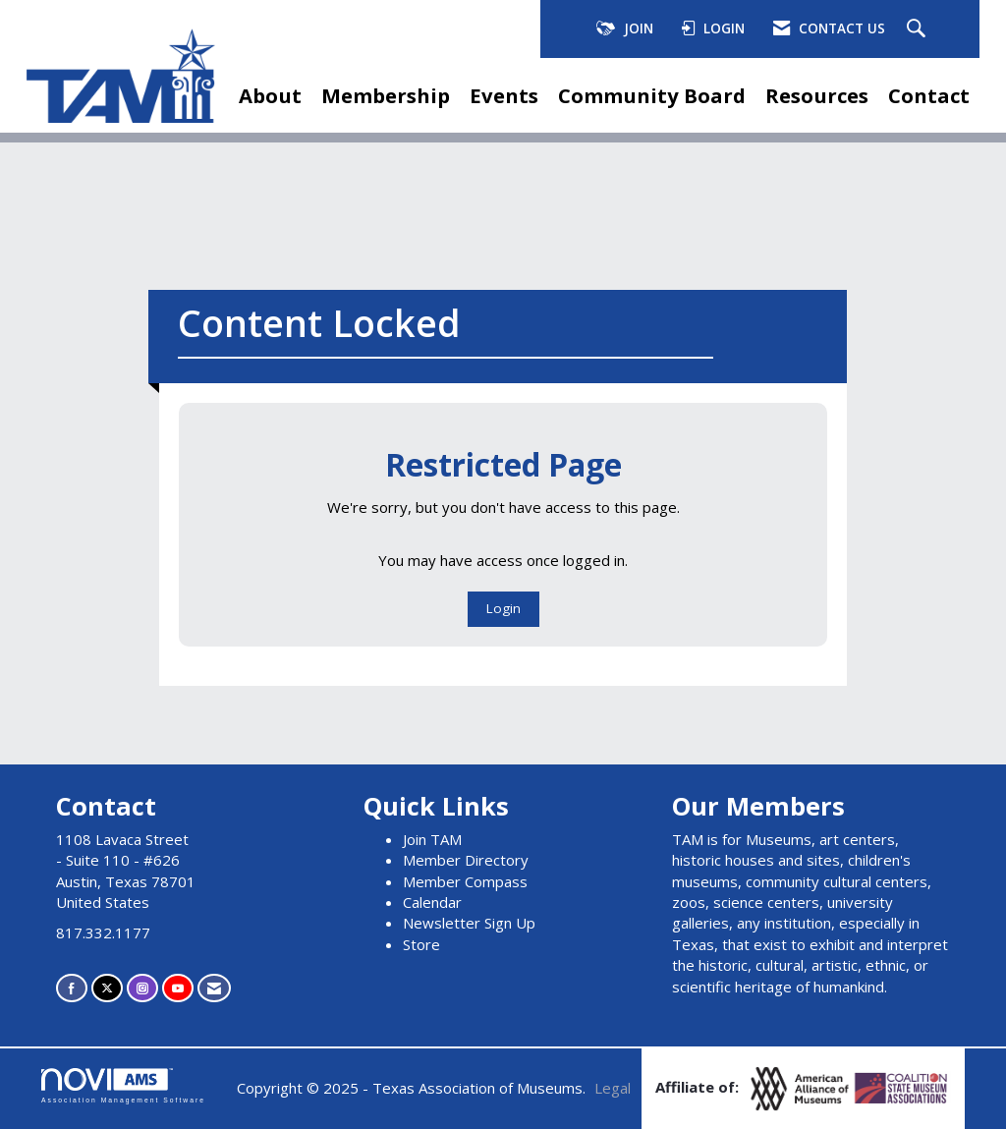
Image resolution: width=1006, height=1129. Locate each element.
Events (504, 95)
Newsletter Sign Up (469, 922)
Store (421, 944)
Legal (612, 1088)
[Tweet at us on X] (107, 988)
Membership (385, 95)
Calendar (432, 902)
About (270, 95)
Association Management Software (123, 1085)
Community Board (652, 95)
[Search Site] (918, 29)
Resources (816, 95)
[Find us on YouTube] (178, 988)
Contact (929, 95)
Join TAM (432, 839)
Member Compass (465, 881)
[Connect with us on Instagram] (142, 988)
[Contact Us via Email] (214, 988)
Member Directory (466, 860)
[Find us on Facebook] (71, 988)
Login (503, 608)
